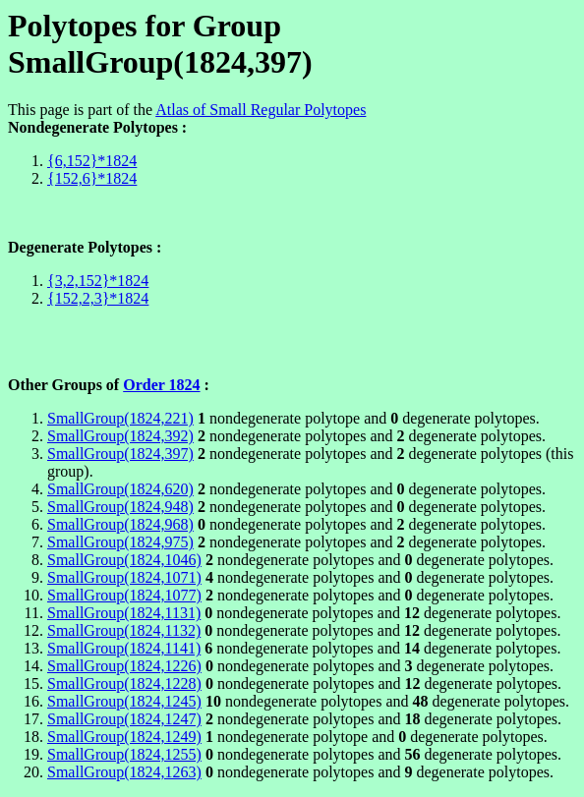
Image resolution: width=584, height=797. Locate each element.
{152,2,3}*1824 (97, 298)
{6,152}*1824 (92, 160)
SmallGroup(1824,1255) (124, 754)
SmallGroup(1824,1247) (124, 719)
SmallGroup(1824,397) (120, 453)
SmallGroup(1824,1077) (124, 595)
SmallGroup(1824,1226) (124, 665)
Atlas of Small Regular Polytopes (260, 109)
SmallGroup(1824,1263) (124, 772)
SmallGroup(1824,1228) (124, 683)
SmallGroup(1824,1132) (124, 630)
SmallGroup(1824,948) (120, 506)
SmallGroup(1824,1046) (124, 559)
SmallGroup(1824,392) (120, 435)
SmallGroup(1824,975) (120, 542)
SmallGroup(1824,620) (120, 489)
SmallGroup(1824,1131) (124, 612)
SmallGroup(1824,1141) (124, 648)
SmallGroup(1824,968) (120, 524)
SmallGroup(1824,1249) (124, 736)
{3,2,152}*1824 (97, 280)
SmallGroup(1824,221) (120, 418)
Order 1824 (161, 384)
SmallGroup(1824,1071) (124, 577)
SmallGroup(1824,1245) (124, 701)
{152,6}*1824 (92, 178)
